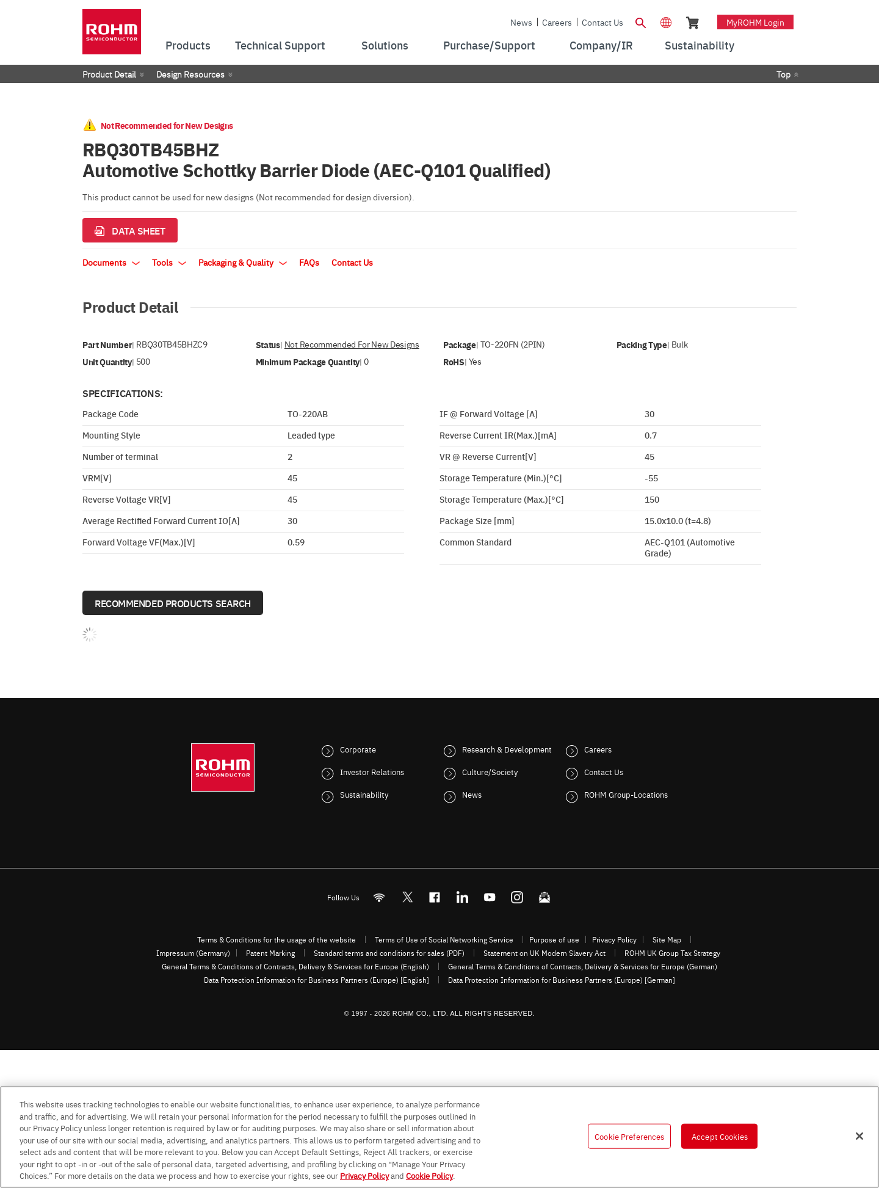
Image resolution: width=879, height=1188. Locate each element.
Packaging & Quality (242, 262)
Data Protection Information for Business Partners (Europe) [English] (316, 980)
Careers (557, 22)
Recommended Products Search (173, 603)
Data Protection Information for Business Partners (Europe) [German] (561, 980)
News (521, 22)
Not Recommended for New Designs (351, 344)
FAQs (309, 262)
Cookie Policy (429, 1175)
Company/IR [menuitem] (601, 45)
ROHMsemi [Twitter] (407, 897)
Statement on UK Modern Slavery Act (544, 953)
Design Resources (190, 74)
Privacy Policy (614, 939)
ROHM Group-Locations (626, 794)
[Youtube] (489, 897)
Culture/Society (490, 771)
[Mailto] (544, 897)
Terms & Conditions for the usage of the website (276, 939)
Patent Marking (270, 953)
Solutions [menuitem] (384, 45)
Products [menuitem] (188, 45)
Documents (111, 262)
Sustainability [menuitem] (699, 45)
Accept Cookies (720, 1135)
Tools (169, 262)
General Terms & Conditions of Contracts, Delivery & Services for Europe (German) (582, 966)
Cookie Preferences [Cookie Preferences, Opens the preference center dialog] (629, 1135)
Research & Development (507, 748)
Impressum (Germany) (193, 953)
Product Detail (109, 74)
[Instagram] (517, 897)
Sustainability (364, 794)
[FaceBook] (435, 897)
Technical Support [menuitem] (280, 45)
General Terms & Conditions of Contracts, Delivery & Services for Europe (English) (295, 966)
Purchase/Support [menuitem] (489, 45)
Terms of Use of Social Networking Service (444, 939)
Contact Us (602, 22)
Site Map (667, 939)
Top (783, 74)
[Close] (859, 1136)
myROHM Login (755, 22)
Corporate (358, 748)
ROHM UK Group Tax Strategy (672, 953)
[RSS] (379, 897)
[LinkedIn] (462, 897)
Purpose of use (554, 939)
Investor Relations (372, 771)
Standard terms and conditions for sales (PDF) (389, 953)
